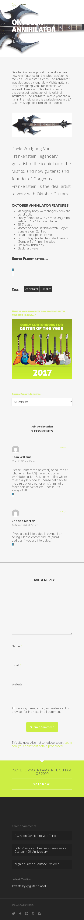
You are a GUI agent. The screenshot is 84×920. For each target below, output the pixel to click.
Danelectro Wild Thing (41, 836)
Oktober (46, 288)
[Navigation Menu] (70, 4)
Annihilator (31, 288)
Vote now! (42, 784)
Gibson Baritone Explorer (42, 864)
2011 (68, 38)
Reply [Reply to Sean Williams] (62, 448)
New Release (20, 41)
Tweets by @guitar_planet (29, 886)
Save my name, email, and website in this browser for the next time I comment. (41, 710)
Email (16, 665)
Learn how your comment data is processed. (42, 744)
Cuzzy (19, 836)
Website (17, 684)
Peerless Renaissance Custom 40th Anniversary (41, 849)
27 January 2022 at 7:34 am (25, 525)
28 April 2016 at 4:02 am (23, 461)
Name (17, 646)
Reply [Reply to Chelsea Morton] (62, 511)
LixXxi (19, 38)
